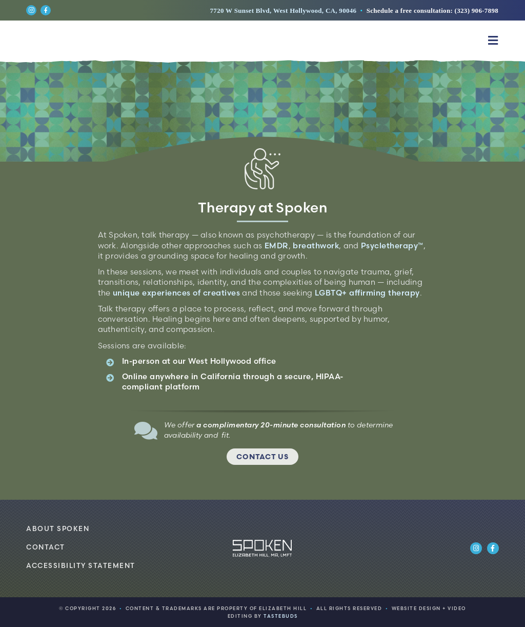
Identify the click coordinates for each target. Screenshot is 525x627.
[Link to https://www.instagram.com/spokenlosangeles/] (31, 10)
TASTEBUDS (281, 616)
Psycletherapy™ (392, 245)
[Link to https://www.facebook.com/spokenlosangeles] (46, 10)
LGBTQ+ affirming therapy (367, 293)
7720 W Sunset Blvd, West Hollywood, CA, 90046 (283, 10)
